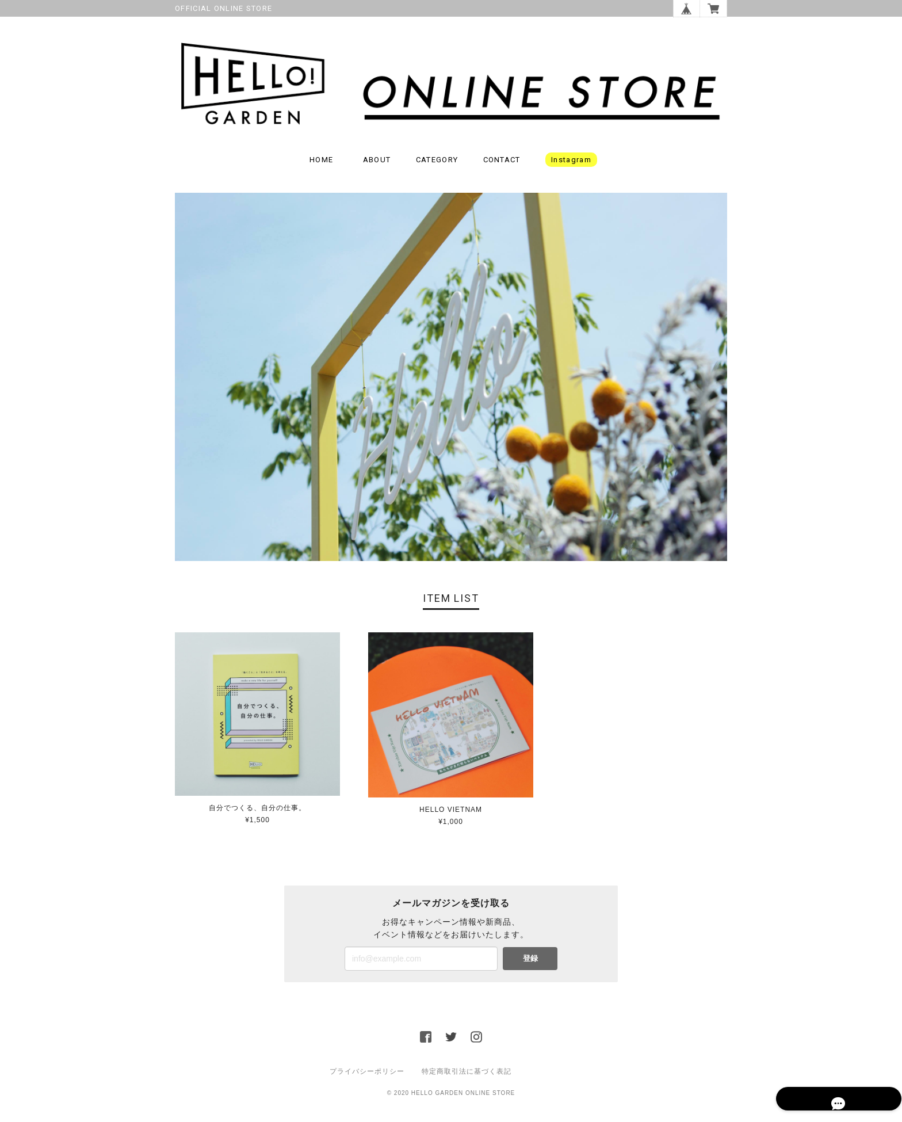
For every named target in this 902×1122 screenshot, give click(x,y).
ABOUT (377, 164)
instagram (571, 164)
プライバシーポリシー (367, 1076)
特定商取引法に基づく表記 (466, 1076)
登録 (530, 963)
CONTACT (502, 164)
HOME (321, 164)
